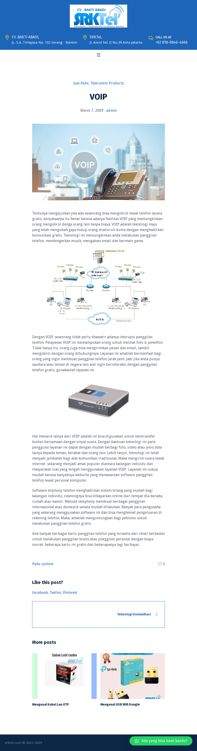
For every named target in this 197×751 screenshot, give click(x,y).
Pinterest (70, 592)
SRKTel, (96, 37)
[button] (160, 740)
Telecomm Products (107, 83)
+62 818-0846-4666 (171, 42)
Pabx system (42, 564)
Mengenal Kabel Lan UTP (50, 704)
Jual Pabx (81, 83)
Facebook (40, 592)
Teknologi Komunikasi (134, 614)
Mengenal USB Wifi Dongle (120, 704)
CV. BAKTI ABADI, (25, 37)
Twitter (55, 592)
